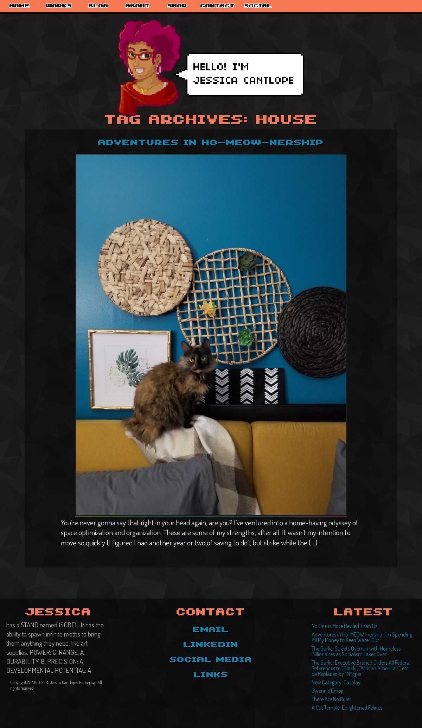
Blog (98, 6)
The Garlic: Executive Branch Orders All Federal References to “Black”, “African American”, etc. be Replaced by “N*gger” (361, 668)
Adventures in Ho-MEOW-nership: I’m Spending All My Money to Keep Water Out (362, 637)
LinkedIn (211, 645)
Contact (217, 6)
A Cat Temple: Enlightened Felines (347, 707)
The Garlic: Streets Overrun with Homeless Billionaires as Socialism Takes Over (356, 651)
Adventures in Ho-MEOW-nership (211, 143)
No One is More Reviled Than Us (344, 625)
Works (59, 6)
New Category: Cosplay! (337, 682)
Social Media (211, 660)
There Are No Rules (331, 699)
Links (211, 675)
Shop (177, 6)
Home (19, 6)
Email (211, 630)
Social (258, 6)
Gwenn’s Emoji (327, 690)
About (138, 6)
